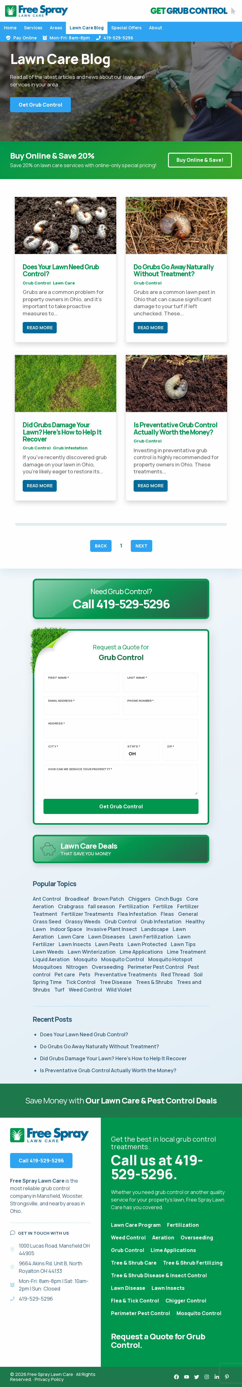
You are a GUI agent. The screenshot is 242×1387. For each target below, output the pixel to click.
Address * (56, 723)
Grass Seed (47, 921)
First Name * (58, 678)
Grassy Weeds (83, 921)
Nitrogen (77, 966)
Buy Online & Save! (199, 160)
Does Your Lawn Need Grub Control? (61, 270)
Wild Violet (119, 989)
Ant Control (47, 898)
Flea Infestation (137, 913)
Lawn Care (64, 283)
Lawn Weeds (48, 951)
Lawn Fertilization (151, 936)
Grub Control (37, 283)
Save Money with (121, 1100)
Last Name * (137, 678)
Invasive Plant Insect (111, 929)
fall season (101, 906)
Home (10, 28)
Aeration (163, 1237)
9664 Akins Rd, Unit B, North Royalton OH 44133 (50, 1267)
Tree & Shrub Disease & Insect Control (159, 1275)
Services (33, 28)
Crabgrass (71, 906)
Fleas (167, 913)
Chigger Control (185, 1300)
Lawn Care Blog (87, 28)
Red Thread (175, 974)
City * (53, 746)
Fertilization (134, 906)
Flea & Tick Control (135, 1300)
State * (133, 746)
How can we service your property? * (80, 769)
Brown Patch (108, 898)
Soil (198, 974)
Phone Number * (140, 701)
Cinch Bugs (168, 898)
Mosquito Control (122, 959)
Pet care (65, 974)
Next (141, 546)
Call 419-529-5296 (41, 1160)
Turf (59, 989)
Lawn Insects (75, 944)
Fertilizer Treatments (87, 913)
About (155, 28)
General (188, 913)
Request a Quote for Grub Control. (158, 1340)
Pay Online (21, 38)
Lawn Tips (183, 944)
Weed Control (85, 989)
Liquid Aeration (51, 959)
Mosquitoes (47, 966)
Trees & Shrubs (154, 982)
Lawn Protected (147, 944)
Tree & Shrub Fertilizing (192, 1262)
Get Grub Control (40, 104)
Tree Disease (116, 982)
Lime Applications (141, 951)
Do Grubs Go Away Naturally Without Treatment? (174, 270)
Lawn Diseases (106, 936)
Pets (84, 974)
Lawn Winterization (92, 951)
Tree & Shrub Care (134, 1262)
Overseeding (108, 966)
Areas (56, 28)
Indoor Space (66, 929)
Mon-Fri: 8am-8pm (66, 38)
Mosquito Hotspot (170, 959)
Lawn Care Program (136, 1224)
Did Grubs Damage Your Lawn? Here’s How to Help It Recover (62, 431)
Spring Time (47, 982)
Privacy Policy (49, 1379)
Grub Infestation (70, 448)
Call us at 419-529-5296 (157, 1166)
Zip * (170, 746)
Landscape (155, 929)
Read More (40, 328)
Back (101, 546)
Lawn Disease (128, 1288)
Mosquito (85, 959)
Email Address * (61, 701)
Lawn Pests (109, 944)
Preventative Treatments (126, 974)
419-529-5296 (114, 38)
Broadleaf (77, 898)
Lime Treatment (186, 951)
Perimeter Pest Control (156, 966)
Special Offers (126, 28)
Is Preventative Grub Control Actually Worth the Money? (175, 428)
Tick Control (80, 982)
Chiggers (139, 898)
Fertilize (163, 906)
